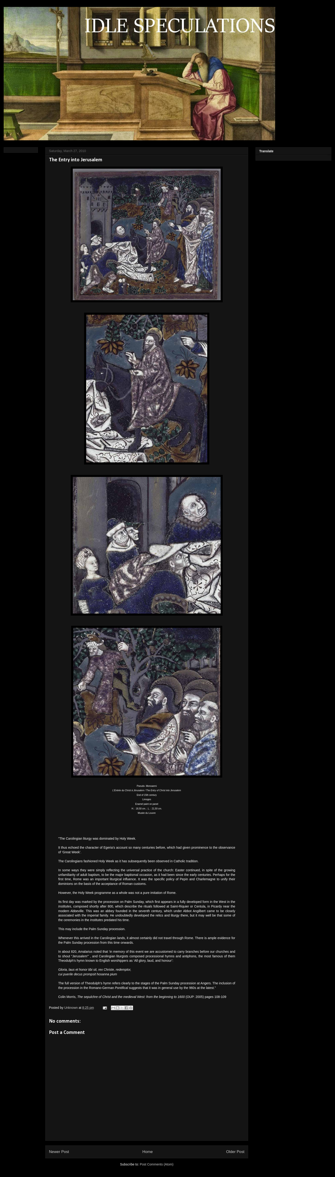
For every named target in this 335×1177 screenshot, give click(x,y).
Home (147, 1152)
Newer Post (59, 1152)
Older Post (235, 1152)
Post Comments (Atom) (156, 1164)
